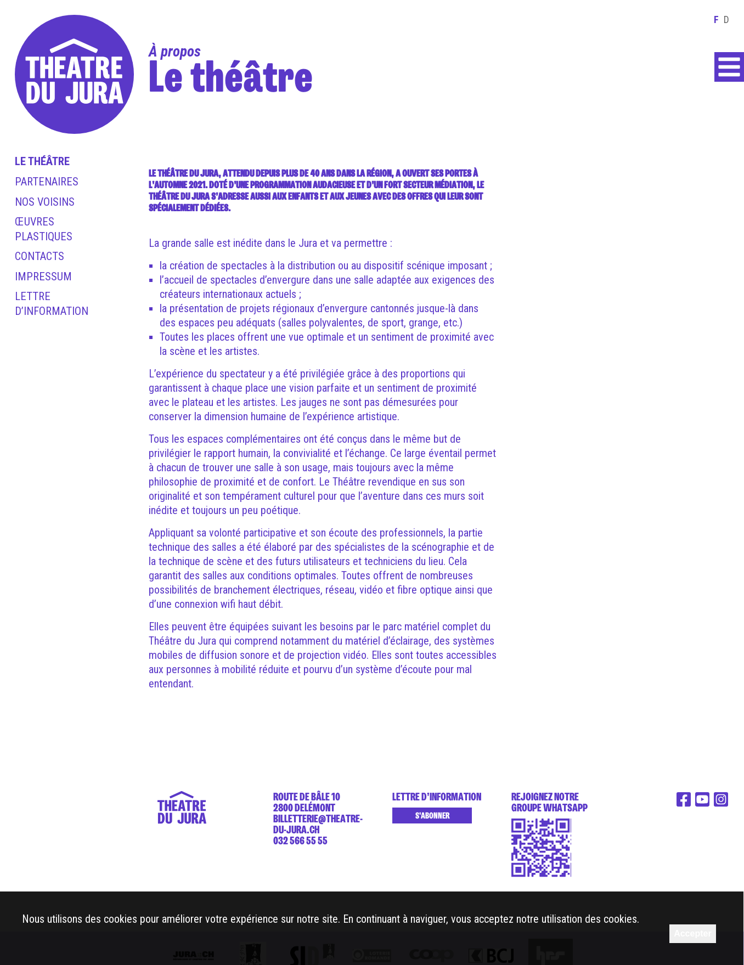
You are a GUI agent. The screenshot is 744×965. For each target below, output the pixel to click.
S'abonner (432, 816)
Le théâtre (42, 161)
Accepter (692, 933)
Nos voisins (45, 201)
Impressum (43, 276)
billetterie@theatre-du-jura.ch (318, 824)
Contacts (39, 256)
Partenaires (46, 181)
